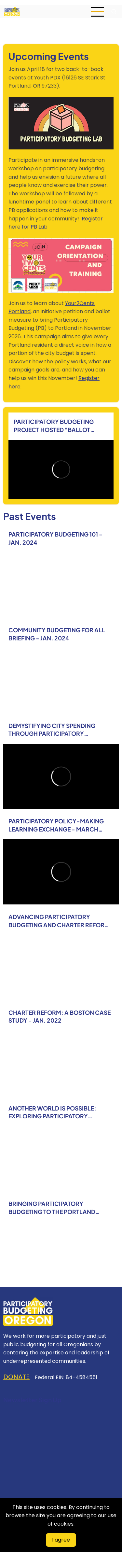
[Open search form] (114, 12)
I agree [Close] (61, 1540)
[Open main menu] (97, 12)
